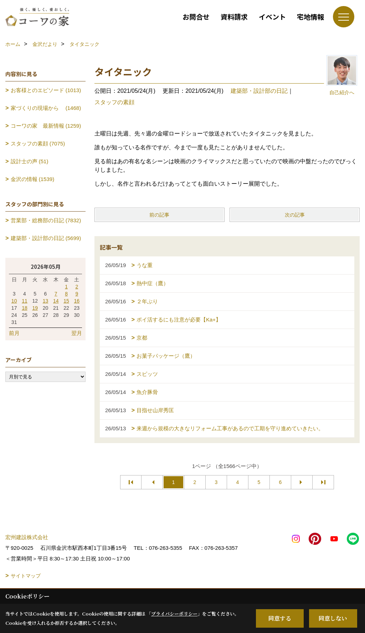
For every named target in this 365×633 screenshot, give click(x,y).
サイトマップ (26, 576)
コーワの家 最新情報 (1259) (46, 126)
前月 (14, 333)
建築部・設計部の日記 (259, 91)
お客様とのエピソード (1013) (46, 90)
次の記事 (295, 215)
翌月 (76, 333)
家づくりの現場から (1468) (46, 108)
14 (56, 301)
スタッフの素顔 (114, 102)
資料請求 (234, 16)
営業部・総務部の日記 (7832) (46, 220)
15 (66, 301)
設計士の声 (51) (29, 161)
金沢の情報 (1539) (33, 179)
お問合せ (196, 16)
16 (77, 301)
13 (45, 301)
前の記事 (159, 215)
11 (24, 301)
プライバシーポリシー (174, 613)
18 (24, 308)
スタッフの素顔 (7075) (38, 143)
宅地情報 (310, 16)
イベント (272, 16)
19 (35, 308)
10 (14, 301)
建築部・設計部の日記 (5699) (46, 238)
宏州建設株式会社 (26, 537)
